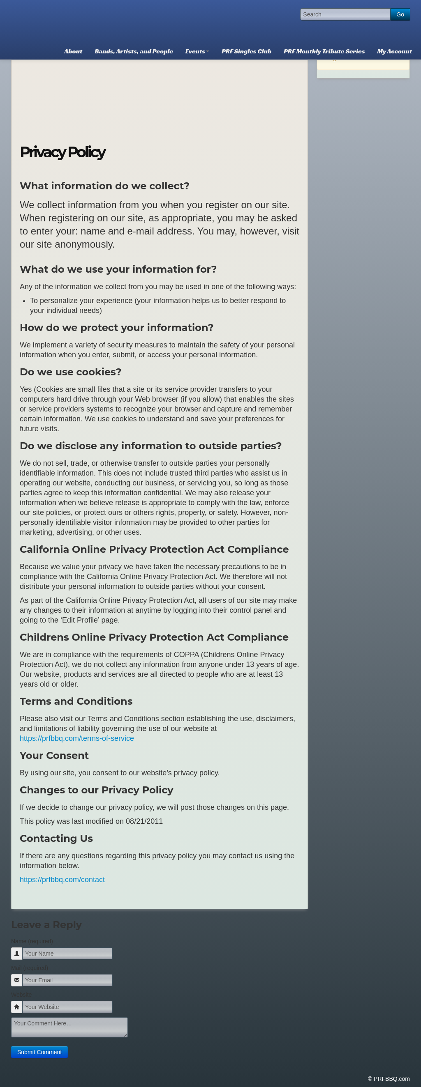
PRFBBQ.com (72, 20)
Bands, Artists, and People (134, 51)
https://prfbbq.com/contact (62, 880)
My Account (394, 51)
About (74, 51)
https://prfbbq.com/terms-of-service (77, 738)
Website (21, 994)
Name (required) (32, 941)
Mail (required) (29, 968)
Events (197, 51)
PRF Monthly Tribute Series (324, 51)
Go (400, 14)
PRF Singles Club (246, 51)
